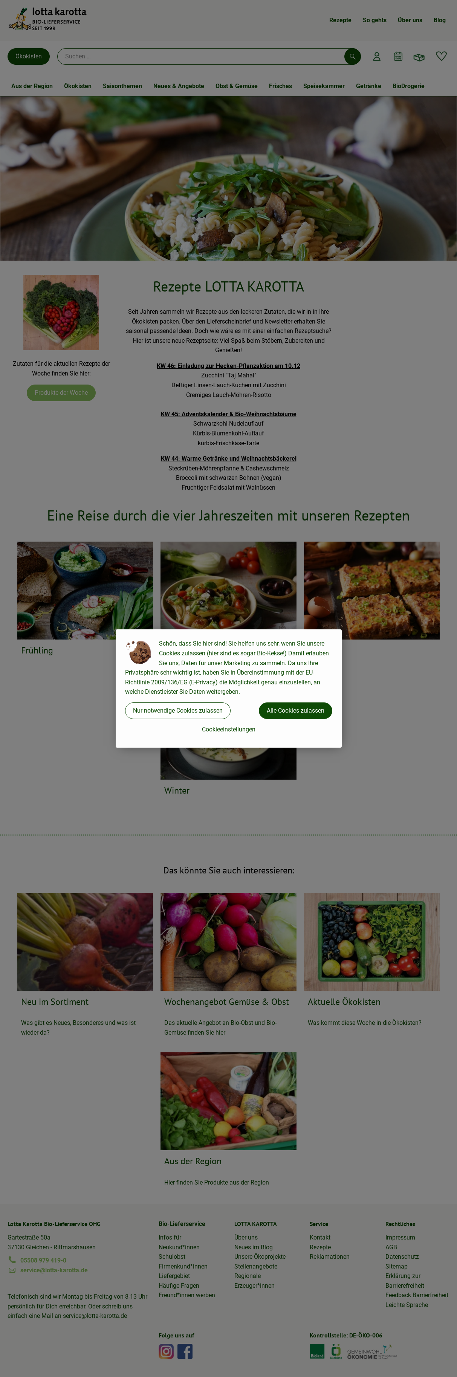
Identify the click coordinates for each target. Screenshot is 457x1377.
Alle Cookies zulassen (295, 710)
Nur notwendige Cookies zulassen (178, 710)
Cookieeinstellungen (228, 729)
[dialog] (228, 688)
